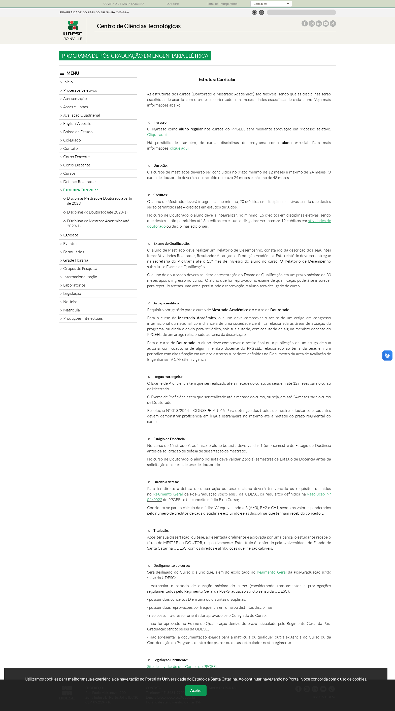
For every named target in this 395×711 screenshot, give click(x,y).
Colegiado (72, 140)
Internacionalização (80, 277)
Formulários (73, 252)
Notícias (70, 302)
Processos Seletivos (80, 90)
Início (68, 82)
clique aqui (179, 148)
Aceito (196, 690)
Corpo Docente (76, 157)
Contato (70, 148)
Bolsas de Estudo (78, 132)
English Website (77, 123)
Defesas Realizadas (79, 182)
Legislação (72, 293)
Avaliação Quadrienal (81, 115)
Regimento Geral (168, 494)
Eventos (70, 243)
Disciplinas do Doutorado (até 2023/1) (97, 212)
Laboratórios (74, 285)
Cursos (69, 173)
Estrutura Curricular (80, 190)
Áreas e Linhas (75, 107)
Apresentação (75, 98)
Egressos (71, 235)
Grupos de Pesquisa (80, 268)
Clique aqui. (157, 134)
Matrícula (71, 310)
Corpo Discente (76, 165)
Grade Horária (75, 260)
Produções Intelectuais (83, 318)
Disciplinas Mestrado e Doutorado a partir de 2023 (100, 200)
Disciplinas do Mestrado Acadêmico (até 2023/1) (98, 223)
